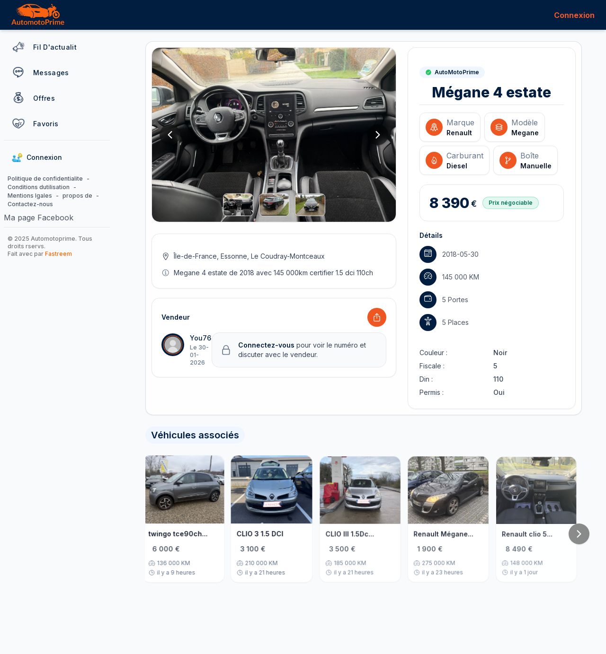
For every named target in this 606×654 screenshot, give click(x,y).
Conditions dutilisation (39, 187)
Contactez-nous (30, 204)
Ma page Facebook (38, 217)
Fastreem (58, 253)
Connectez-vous (267, 345)
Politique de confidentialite (45, 178)
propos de (77, 195)
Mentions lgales (30, 195)
